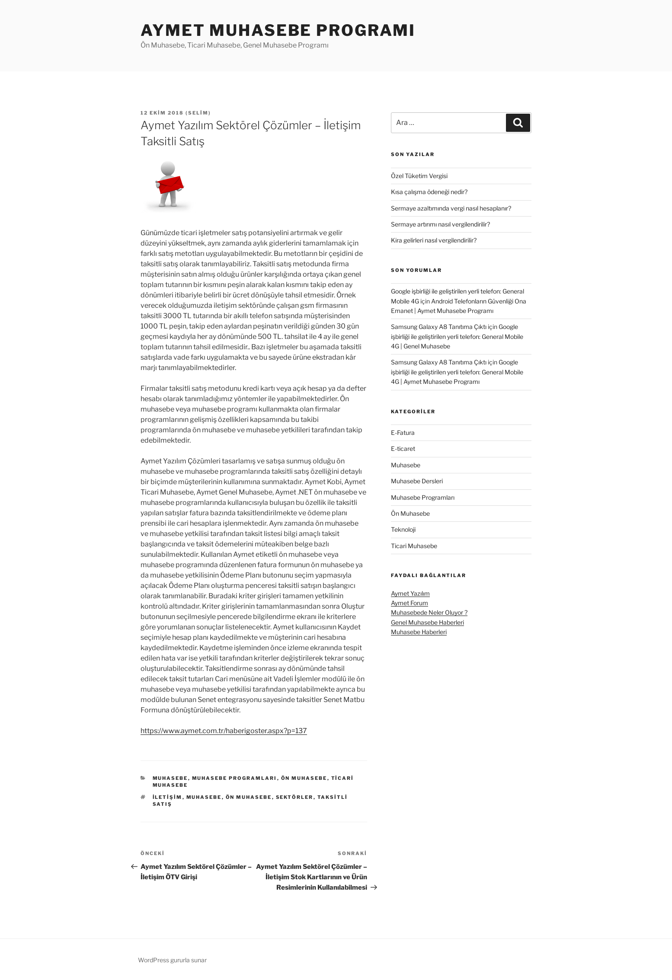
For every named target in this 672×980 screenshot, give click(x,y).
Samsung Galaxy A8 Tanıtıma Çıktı (438, 326)
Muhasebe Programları (234, 778)
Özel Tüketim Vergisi (419, 175)
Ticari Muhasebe (414, 545)
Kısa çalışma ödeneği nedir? (429, 191)
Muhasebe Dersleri (417, 481)
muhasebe (204, 797)
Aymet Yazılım (410, 593)
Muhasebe (170, 778)
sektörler (295, 797)
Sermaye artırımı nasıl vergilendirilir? (440, 224)
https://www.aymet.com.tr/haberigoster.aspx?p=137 (224, 731)
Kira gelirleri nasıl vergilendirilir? (434, 240)
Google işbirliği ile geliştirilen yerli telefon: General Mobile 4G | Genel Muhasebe (457, 336)
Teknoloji (403, 529)
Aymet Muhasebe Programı (278, 30)
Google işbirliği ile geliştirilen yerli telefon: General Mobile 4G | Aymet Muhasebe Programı (457, 371)
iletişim (167, 797)
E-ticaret (403, 448)
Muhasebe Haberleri (419, 631)
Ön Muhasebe (304, 778)
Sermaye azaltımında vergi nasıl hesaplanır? (451, 208)
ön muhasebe (249, 797)
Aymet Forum (409, 603)
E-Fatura (403, 432)
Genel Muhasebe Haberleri (427, 622)
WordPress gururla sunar (172, 960)
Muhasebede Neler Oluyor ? (429, 612)
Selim (198, 113)
